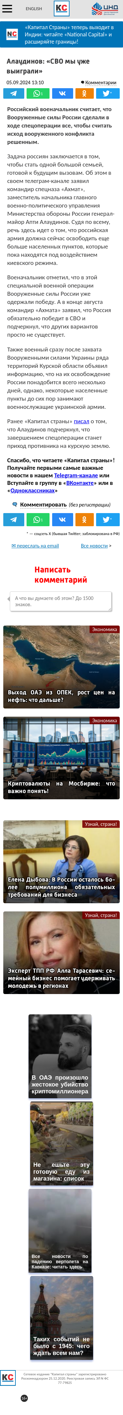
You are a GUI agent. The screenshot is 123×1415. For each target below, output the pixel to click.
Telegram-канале (76, 475)
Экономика (104, 629)
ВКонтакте (79, 483)
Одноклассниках (32, 490)
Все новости (94, 546)
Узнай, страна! (101, 824)
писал (81, 421)
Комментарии (100, 82)
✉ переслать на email (35, 546)
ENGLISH (34, 8)
